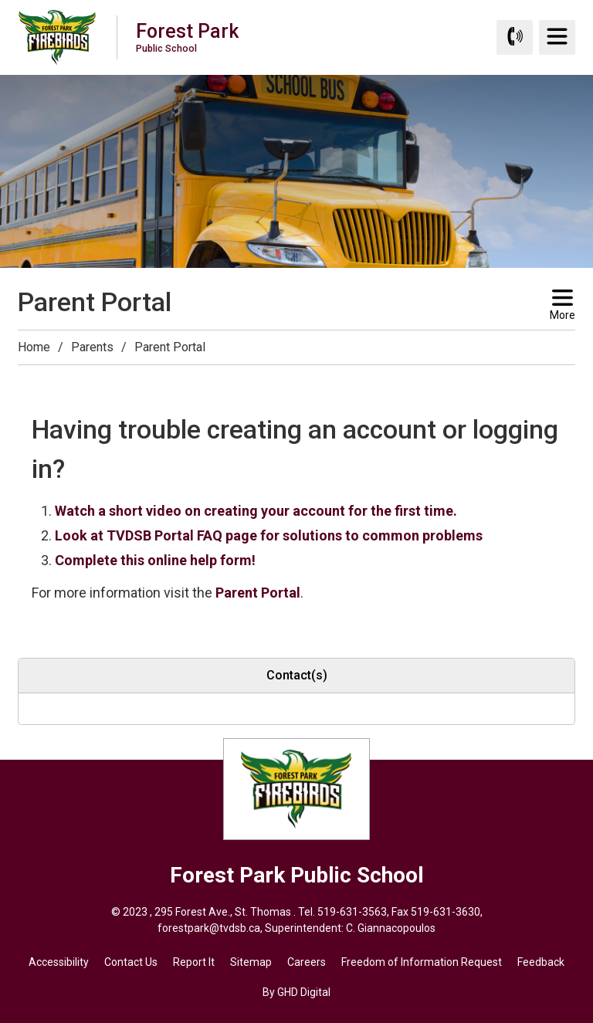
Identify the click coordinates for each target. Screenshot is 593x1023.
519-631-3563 (352, 912)
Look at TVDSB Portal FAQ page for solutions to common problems (269, 535)
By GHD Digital (296, 992)
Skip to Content (0, 0)
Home (34, 347)
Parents (92, 347)
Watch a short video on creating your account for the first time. (256, 511)
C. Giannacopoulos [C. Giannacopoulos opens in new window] (390, 928)
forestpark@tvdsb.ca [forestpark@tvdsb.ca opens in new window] (209, 928)
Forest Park (187, 36)
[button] (27, 379)
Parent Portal (257, 592)
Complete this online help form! (155, 560)
